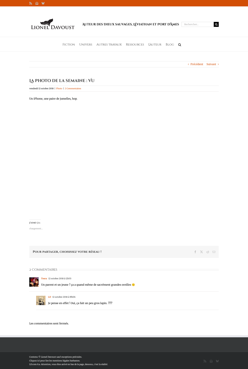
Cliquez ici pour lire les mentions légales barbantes (54, 360)
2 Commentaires (73, 88)
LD (49, 297)
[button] (179, 44)
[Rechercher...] (198, 24)
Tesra (44, 278)
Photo (59, 88)
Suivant (211, 64)
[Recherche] (216, 24)
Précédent (196, 64)
